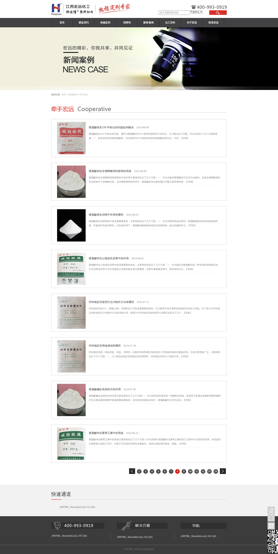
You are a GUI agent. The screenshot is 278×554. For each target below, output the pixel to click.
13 (209, 471)
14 (216, 471)
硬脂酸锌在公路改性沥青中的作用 (109, 258)
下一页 (223, 471)
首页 (62, 22)
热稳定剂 (105, 22)
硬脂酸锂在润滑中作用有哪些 (106, 214)
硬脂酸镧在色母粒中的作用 (105, 389)
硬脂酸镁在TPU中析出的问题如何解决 (111, 127)
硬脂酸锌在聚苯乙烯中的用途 (106, 433)
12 (203, 471)
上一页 (132, 471)
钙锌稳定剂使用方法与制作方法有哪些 (111, 302)
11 (196, 471)
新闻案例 (72, 94)
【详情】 (184, 138)
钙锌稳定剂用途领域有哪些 (105, 345)
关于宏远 (192, 22)
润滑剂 (127, 22)
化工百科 (170, 22)
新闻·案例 (148, 22)
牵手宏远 (83, 94)
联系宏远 (213, 22)
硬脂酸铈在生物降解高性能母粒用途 (110, 171)
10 (190, 471)
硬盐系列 (84, 22)
